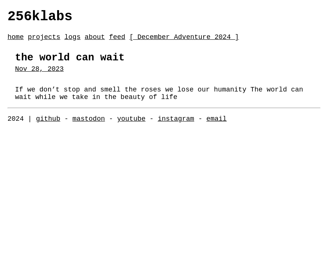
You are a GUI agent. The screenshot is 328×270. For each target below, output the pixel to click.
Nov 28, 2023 (39, 76)
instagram (176, 131)
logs (72, 40)
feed (117, 40)
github (48, 131)
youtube (131, 131)
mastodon (89, 131)
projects (44, 40)
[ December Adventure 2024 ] (184, 40)
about (95, 40)
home (16, 40)
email (216, 131)
